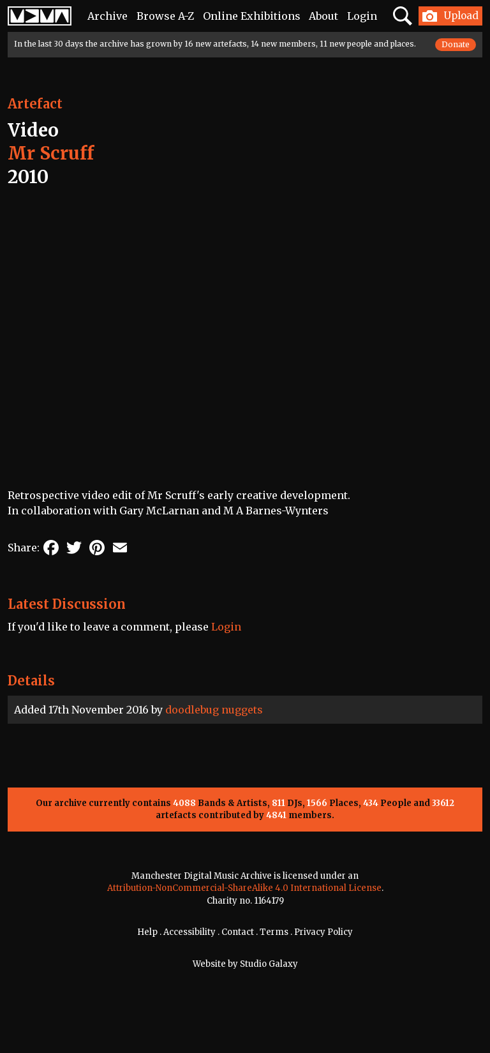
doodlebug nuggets (214, 709)
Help (147, 932)
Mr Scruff (51, 153)
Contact (237, 932)
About (323, 16)
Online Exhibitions (252, 16)
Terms (274, 932)
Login (362, 16)
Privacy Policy (323, 932)
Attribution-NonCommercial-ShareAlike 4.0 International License (244, 888)
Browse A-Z (165, 16)
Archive (107, 16)
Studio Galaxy (269, 964)
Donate (456, 44)
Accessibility (189, 932)
